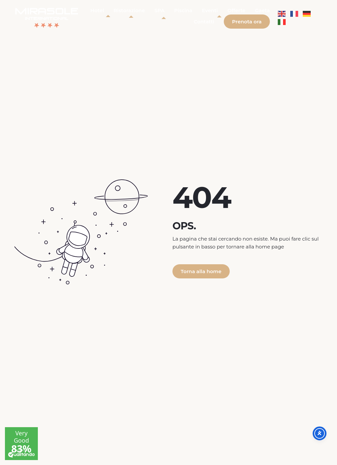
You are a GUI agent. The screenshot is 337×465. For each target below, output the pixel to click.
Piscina (183, 10)
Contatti (204, 21)
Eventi (210, 10)
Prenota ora (247, 21)
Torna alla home (201, 271)
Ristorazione (129, 10)
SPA (159, 10)
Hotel (97, 10)
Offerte (236, 10)
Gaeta (262, 10)
